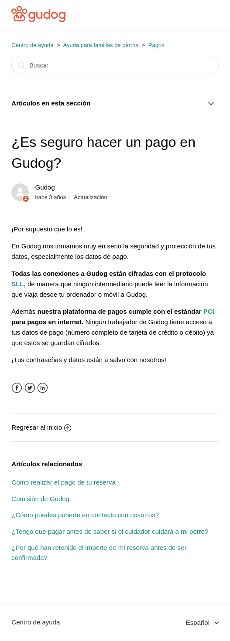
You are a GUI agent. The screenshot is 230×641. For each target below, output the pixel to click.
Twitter (29, 388)
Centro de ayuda (32, 45)
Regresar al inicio (41, 427)
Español (198, 622)
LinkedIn (42, 388)
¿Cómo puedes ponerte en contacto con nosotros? (85, 515)
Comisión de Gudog (40, 498)
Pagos (156, 45)
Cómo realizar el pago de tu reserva (63, 482)
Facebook (16, 388)
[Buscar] (114, 65)
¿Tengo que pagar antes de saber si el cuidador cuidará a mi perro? (109, 531)
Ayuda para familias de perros (100, 45)
